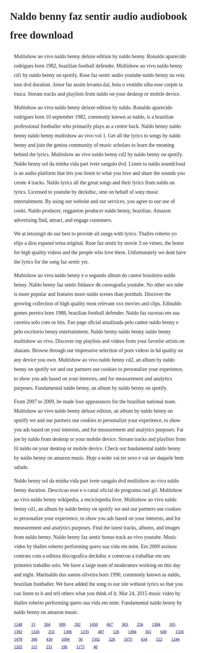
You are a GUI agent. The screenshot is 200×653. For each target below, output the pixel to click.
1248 (18, 624)
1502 (95, 639)
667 (110, 624)
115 (34, 647)
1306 (67, 632)
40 (95, 647)
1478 (18, 639)
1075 (128, 639)
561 (148, 632)
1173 (80, 647)
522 (159, 639)
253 (51, 632)
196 (64, 647)
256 (140, 624)
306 (34, 639)
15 (33, 624)
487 (101, 632)
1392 (18, 632)
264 (47, 624)
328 (112, 639)
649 (163, 632)
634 (144, 639)
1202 (18, 647)
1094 (65, 639)
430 (49, 639)
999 (62, 624)
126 (116, 632)
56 (80, 639)
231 (49, 647)
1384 (156, 624)
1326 (35, 632)
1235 (84, 632)
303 (125, 624)
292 (77, 624)
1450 (93, 624)
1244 (175, 639)
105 (172, 624)
